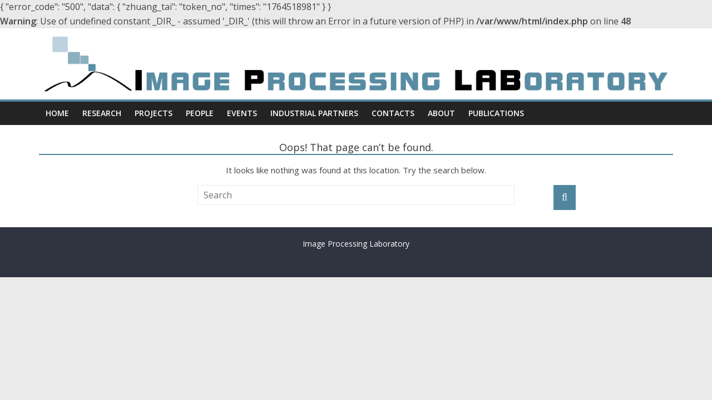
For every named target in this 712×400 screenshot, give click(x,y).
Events (242, 113)
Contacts (393, 113)
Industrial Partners (314, 113)
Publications (496, 113)
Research (101, 113)
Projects (153, 113)
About (441, 113)
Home (57, 113)
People (200, 113)
